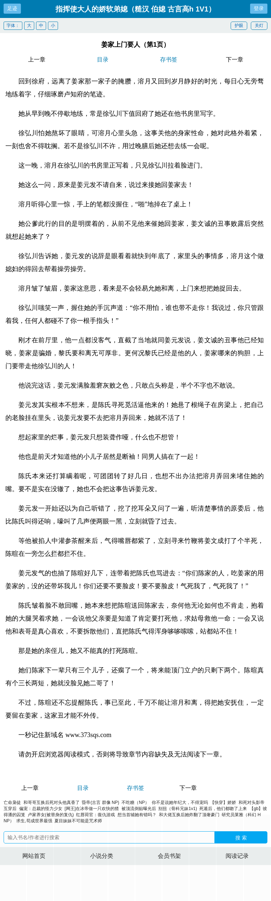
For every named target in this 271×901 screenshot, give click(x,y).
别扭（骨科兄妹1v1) (177, 808)
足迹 (12, 8)
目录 (102, 59)
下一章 (234, 59)
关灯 (259, 25)
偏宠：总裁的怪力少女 (40, 808)
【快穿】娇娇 (223, 802)
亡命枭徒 (12, 802)
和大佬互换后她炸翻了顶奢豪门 (189, 814)
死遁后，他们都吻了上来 (223, 808)
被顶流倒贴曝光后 (138, 808)
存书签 (168, 59)
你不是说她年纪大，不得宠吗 (180, 802)
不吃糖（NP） (135, 802)
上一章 (36, 59)
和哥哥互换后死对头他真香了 (51, 802)
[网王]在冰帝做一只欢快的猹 (92, 808)
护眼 (239, 25)
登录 (259, 8)
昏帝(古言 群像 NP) (100, 802)
